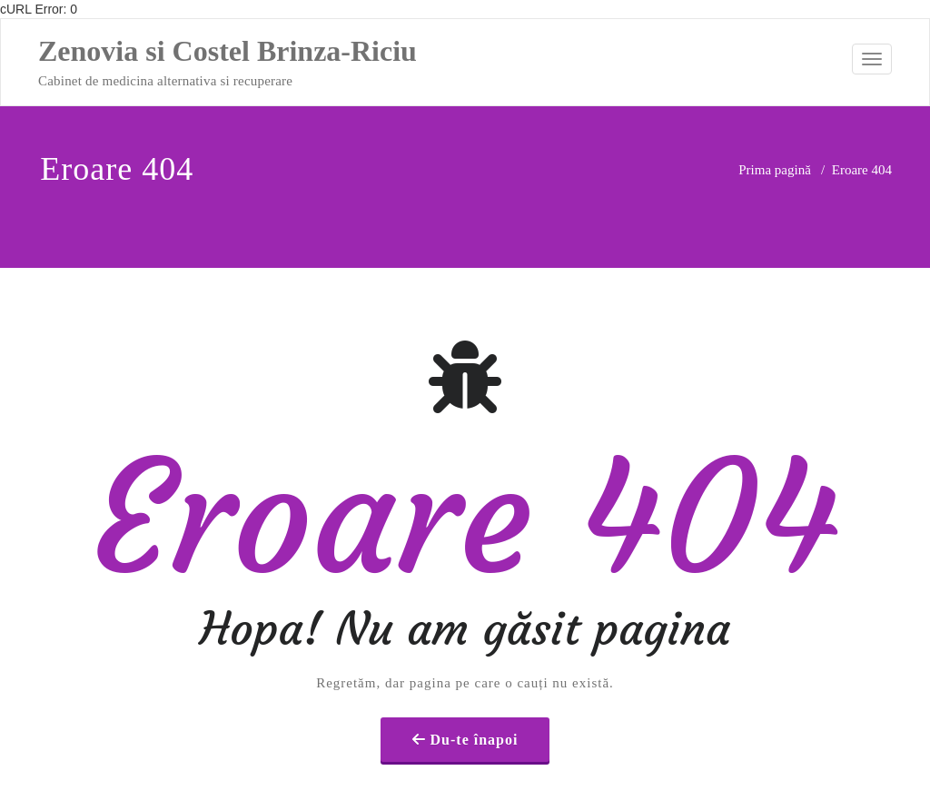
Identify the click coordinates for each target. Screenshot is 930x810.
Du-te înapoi (474, 708)
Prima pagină (774, 170)
